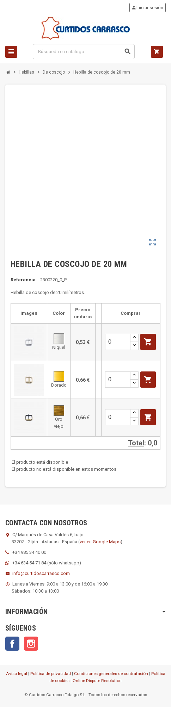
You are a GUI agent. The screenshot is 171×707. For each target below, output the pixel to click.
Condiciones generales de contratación (111, 673)
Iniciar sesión (147, 7)
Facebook (12, 644)
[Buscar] (84, 51)
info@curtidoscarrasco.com (41, 573)
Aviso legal (16, 673)
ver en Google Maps (100, 541)
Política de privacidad (50, 673)
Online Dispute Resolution (97, 680)
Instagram (31, 644)
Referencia (23, 279)
